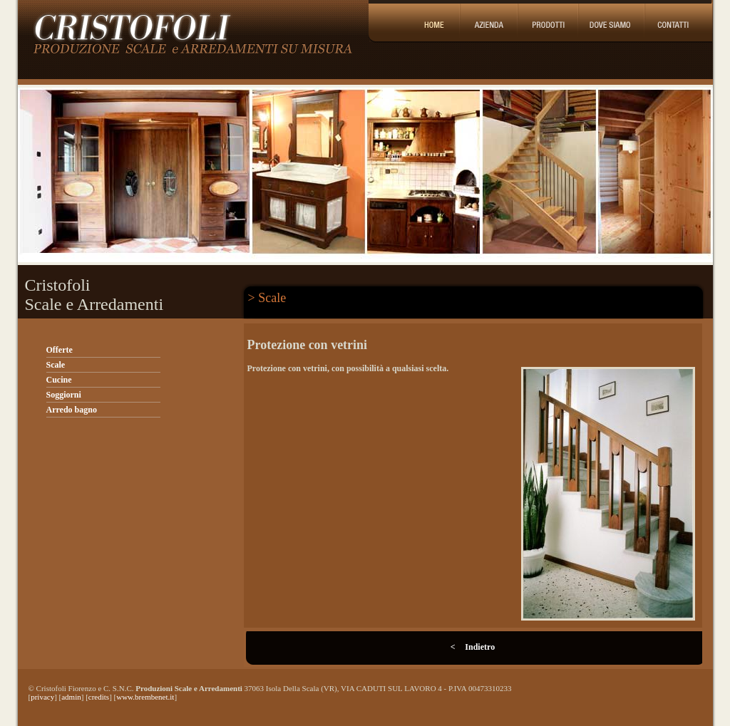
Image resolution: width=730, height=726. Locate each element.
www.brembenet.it (145, 697)
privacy (42, 697)
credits (98, 697)
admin (71, 697)
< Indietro (473, 647)
